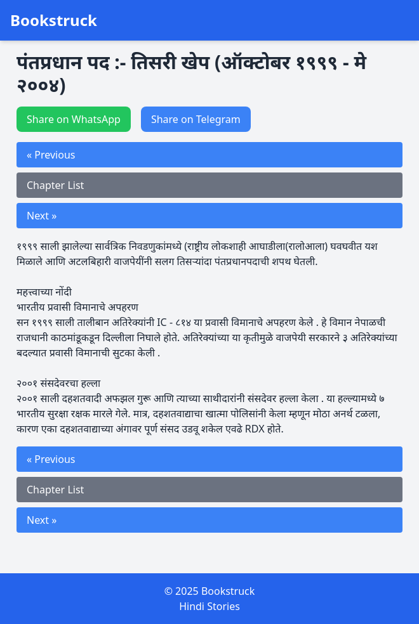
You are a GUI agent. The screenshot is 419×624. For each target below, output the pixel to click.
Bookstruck (53, 20)
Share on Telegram (196, 119)
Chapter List (55, 185)
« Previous (51, 155)
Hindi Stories (209, 606)
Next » (42, 216)
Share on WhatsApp (74, 119)
